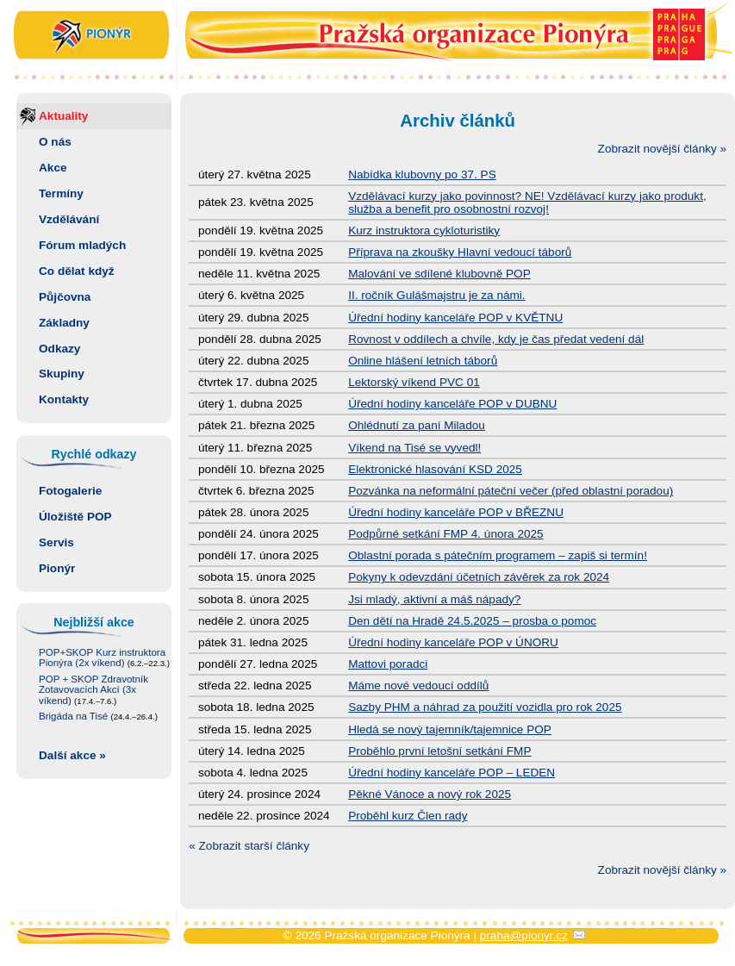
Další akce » (72, 755)
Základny (64, 322)
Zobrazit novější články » (662, 148)
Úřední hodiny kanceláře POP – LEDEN (451, 772)
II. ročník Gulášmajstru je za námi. (437, 295)
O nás (55, 141)
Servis (56, 542)
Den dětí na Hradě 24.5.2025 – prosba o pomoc (472, 620)
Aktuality (63, 115)
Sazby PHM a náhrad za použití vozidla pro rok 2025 (484, 707)
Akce (53, 167)
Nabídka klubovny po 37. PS (422, 174)
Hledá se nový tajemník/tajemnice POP (449, 729)
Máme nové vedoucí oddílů (418, 685)
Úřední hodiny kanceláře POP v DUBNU (452, 403)
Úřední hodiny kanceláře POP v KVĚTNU (455, 317)
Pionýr (57, 568)
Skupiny (61, 373)
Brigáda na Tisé (98, 716)
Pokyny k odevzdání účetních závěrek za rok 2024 (478, 576)
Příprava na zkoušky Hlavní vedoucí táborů (459, 252)
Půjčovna (64, 296)
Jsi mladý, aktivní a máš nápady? (434, 599)
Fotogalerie (70, 490)
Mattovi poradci (387, 664)
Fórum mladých (82, 245)
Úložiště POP (75, 516)
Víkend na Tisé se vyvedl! (414, 447)
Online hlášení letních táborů (422, 360)
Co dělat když (77, 271)
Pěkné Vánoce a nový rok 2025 (429, 794)
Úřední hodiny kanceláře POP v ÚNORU (453, 642)
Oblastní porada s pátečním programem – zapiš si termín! (497, 555)
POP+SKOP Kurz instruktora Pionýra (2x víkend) (104, 658)
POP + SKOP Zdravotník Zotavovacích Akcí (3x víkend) (93, 690)
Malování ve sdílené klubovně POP (439, 273)
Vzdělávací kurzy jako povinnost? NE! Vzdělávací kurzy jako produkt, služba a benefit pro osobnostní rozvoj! (527, 202)
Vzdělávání (69, 219)
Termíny (61, 193)
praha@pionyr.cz (524, 935)
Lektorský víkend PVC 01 (414, 382)
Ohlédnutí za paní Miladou (416, 425)
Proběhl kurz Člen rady (407, 815)
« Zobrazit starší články (249, 845)
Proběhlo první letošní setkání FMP (439, 751)
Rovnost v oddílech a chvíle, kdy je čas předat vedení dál (496, 339)
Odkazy (59, 348)
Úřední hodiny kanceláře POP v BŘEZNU (456, 512)
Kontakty (64, 399)
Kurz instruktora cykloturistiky (424, 230)
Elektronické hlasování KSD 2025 (435, 469)
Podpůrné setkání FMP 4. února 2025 (445, 533)
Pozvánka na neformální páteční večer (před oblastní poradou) (510, 490)
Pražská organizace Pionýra (368, 36)
